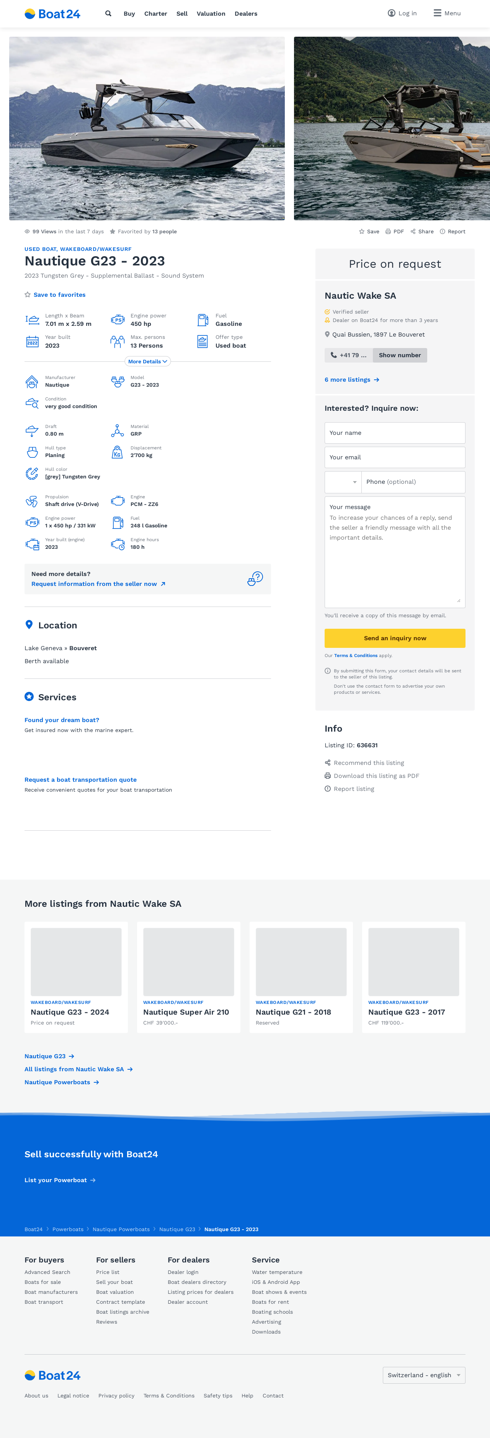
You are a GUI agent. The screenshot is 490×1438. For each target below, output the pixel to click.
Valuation (211, 13)
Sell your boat (114, 1282)
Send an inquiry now (395, 638)
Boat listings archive (122, 1312)
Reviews (106, 1322)
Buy (129, 13)
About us (36, 1395)
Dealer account (188, 1302)
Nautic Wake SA (360, 295)
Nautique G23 (44, 1056)
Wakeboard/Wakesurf (96, 249)
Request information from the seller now (94, 583)
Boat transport (43, 1302)
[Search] (109, 13)
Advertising (266, 1322)
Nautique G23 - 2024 (70, 1012)
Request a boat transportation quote (80, 779)
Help (247, 1395)
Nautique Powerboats (57, 1082)
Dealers (246, 13)
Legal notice (73, 1395)
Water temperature (277, 1272)
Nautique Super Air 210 (186, 1012)
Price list (107, 1272)
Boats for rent (270, 1302)
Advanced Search (47, 1272)
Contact (273, 1395)
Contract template (120, 1302)
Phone (391, 481)
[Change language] (424, 1375)
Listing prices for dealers (201, 1292)
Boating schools (272, 1312)
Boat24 (33, 1229)
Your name (345, 432)
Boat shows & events (279, 1292)
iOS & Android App (276, 1282)
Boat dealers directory (197, 1282)
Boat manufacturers (51, 1292)
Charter (155, 13)
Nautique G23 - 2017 (406, 1012)
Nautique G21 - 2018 (293, 1012)
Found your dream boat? (61, 720)
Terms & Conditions (355, 655)
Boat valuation (115, 1292)
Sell (182, 13)
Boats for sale (42, 1282)
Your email (345, 457)
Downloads (266, 1332)
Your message (350, 507)
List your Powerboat (55, 1180)
